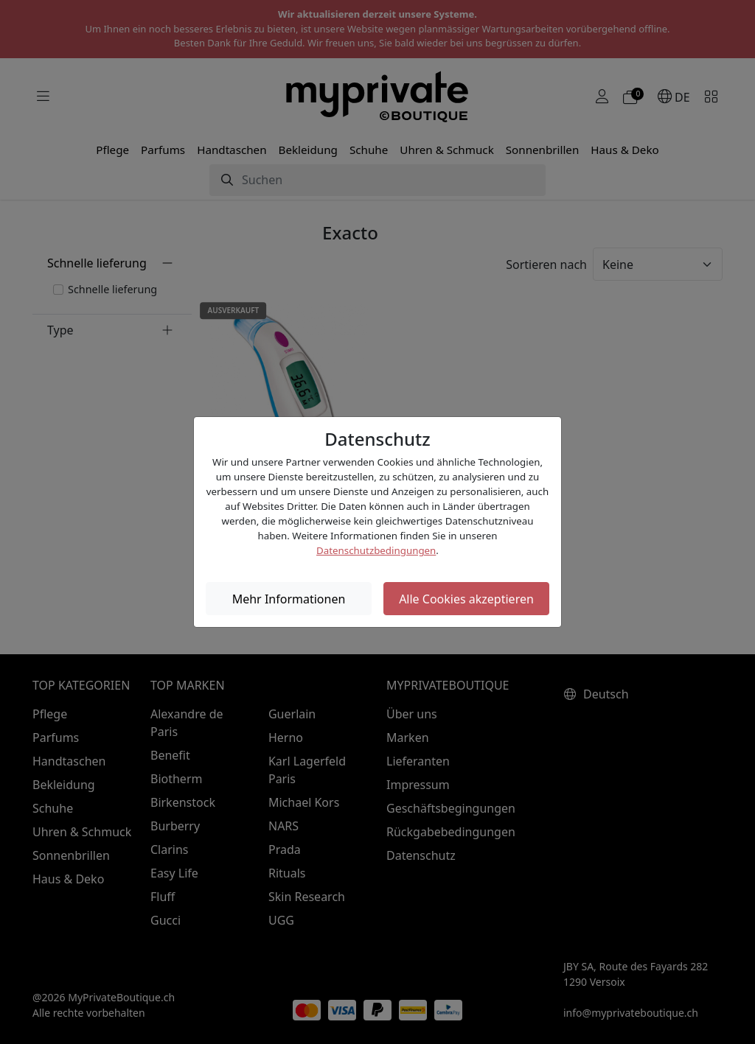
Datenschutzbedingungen (376, 550)
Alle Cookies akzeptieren (466, 599)
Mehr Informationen (289, 599)
